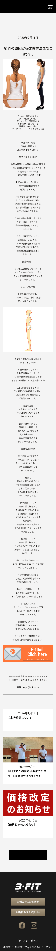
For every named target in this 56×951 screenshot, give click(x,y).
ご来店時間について (19, 717)
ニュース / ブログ (28, 855)
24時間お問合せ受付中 (28, 912)
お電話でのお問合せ (28, 901)
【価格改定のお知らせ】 (21, 824)
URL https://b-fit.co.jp (28, 687)
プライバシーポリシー (28, 941)
